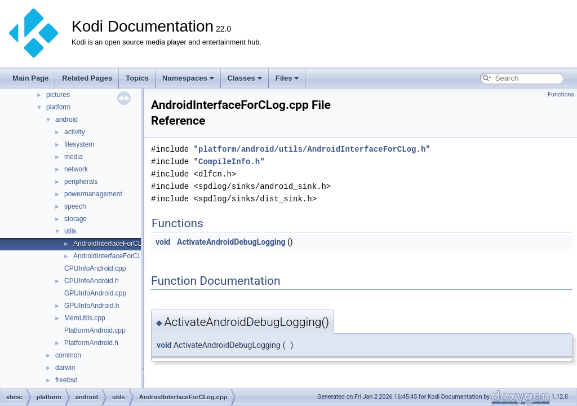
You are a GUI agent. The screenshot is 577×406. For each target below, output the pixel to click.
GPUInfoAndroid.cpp (95, 293)
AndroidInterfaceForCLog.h (114, 256)
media (73, 157)
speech (75, 206)
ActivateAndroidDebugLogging (231, 241)
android (66, 119)
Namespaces (188, 78)
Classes (245, 78)
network (76, 169)
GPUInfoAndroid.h (91, 306)
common (68, 355)
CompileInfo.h (229, 161)
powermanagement (93, 194)
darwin (65, 368)
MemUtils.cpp (84, 318)
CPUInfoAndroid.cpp (95, 268)
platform (58, 107)
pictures (58, 95)
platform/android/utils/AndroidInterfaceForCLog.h (311, 149)
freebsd (66, 380)
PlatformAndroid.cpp (95, 330)
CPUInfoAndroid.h (91, 281)
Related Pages (87, 78)
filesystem (79, 144)
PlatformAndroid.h (91, 343)
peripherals (80, 182)
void (163, 241)
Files (287, 78)
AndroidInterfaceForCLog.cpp (117, 244)
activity (74, 132)
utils (70, 231)
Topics (137, 78)
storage (75, 219)
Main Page (30, 78)
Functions (561, 94)
